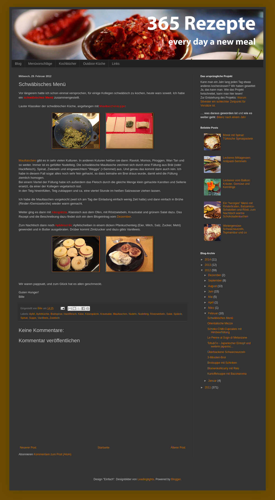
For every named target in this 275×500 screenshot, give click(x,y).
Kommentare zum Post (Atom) (52, 454)
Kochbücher (67, 63)
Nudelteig (143, 313)
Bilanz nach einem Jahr (231, 117)
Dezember (124, 216)
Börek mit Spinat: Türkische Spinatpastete (238, 137)
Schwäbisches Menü (220, 318)
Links (116, 63)
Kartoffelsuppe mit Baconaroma (227, 373)
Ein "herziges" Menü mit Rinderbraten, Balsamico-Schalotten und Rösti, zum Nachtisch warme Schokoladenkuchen (239, 210)
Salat (169, 313)
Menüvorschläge (40, 63)
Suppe (32, 317)
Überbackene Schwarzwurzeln (226, 352)
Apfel (32, 313)
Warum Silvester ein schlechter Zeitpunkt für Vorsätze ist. (223, 101)
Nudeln (133, 313)
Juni (211, 291)
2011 (208, 387)
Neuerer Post (28, 447)
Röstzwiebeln (157, 313)
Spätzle (178, 313)
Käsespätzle (92, 313)
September (215, 280)
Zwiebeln (55, 317)
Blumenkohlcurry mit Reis (223, 368)
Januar (212, 380)
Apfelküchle (42, 313)
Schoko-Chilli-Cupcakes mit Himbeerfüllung (224, 330)
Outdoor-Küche (94, 63)
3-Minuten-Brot (216, 357)
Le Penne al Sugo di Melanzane (227, 337)
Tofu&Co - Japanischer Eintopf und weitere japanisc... (229, 345)
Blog (18, 63)
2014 (208, 259)
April (211, 302)
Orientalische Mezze (220, 323)
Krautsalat (106, 313)
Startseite (104, 447)
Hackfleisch (70, 313)
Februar (213, 313)
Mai (210, 296)
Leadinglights (146, 479)
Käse (81, 313)
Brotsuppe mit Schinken (222, 362)
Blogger (176, 479)
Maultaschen (27, 160)
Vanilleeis (43, 317)
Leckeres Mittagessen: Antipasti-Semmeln (237, 159)
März (211, 307)
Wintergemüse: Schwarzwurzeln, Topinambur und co (235, 229)
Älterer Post (178, 447)
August (213, 286)
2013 (208, 265)
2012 (208, 270)
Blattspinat (56, 313)
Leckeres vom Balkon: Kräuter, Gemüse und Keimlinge (237, 184)
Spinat (24, 317)
